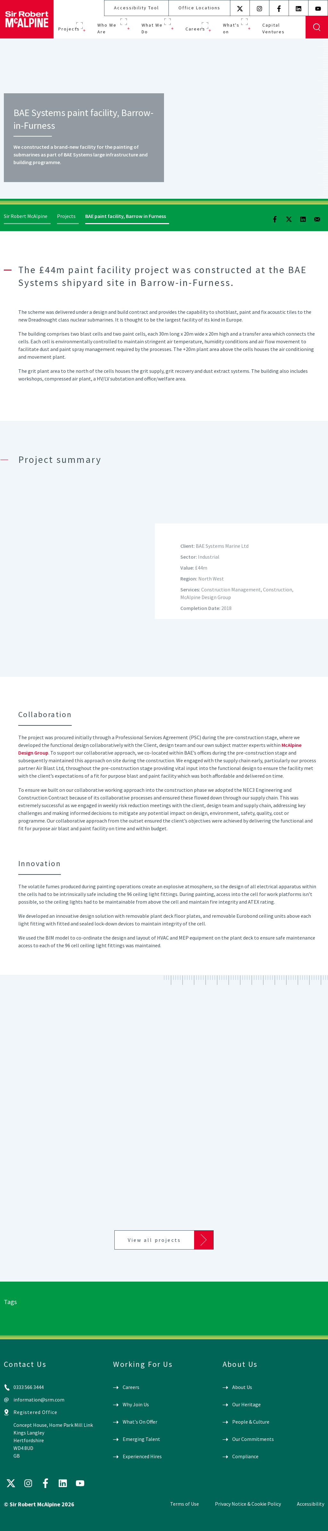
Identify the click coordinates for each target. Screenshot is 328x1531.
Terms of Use (184, 1504)
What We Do (152, 28)
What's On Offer (140, 1421)
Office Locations (199, 8)
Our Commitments (253, 1439)
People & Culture (250, 1421)
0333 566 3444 (28, 1387)
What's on (231, 28)
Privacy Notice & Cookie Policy (248, 1504)
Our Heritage (246, 1404)
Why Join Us (136, 1404)
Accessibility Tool (136, 8)
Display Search (317, 27)
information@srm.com (38, 1399)
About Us (242, 1387)
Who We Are (107, 28)
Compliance (245, 1456)
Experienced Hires (142, 1456)
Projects (69, 29)
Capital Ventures (273, 28)
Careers (195, 29)
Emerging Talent (141, 1439)
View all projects (154, 1240)
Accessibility (310, 1504)
